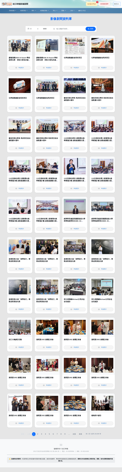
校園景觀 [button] (23, 10)
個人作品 (82, 10)
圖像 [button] (63, 10)
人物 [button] (71, 10)
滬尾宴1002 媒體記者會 (44, 339)
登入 (116, 4)
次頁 (74, 434)
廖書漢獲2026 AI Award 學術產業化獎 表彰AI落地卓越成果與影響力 (19, 60)
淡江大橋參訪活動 (15, 339)
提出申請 (92, 3)
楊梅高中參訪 (96, 415)
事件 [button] (33, 10)
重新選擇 (104, 4)
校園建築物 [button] (44, 10)
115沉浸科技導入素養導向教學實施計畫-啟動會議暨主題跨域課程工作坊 (75, 140)
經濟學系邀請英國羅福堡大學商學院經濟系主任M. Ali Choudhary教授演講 (74, 221)
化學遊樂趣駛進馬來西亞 (73, 58)
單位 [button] (54, 10)
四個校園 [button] (12, 10)
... (69, 434)
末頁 (80, 434)
